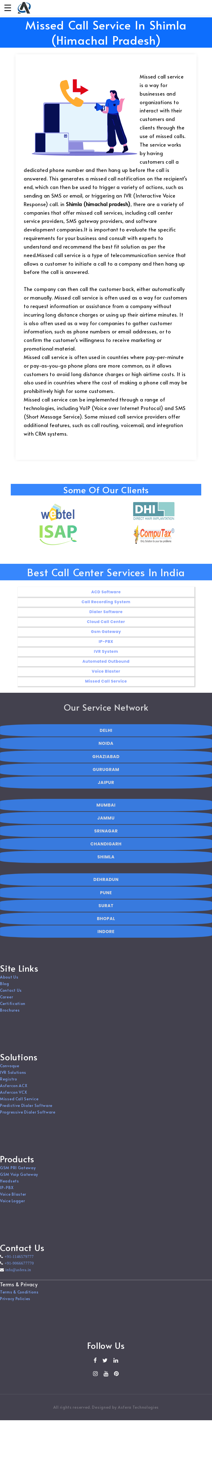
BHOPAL (106, 926)
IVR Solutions (13, 1076)
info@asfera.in (17, 1274)
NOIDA (106, 751)
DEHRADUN (105, 887)
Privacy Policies (15, 1302)
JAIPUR (106, 790)
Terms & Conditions (19, 1295)
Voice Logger (12, 1204)
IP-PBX (6, 1191)
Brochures (10, 1014)
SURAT (106, 913)
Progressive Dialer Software (27, 1115)
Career (6, 1000)
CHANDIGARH (106, 851)
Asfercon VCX (13, 1096)
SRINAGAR (106, 838)
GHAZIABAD (106, 764)
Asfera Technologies (138, 1410)
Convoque (9, 1069)
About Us (9, 980)
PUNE (106, 900)
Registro (8, 1082)
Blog (4, 987)
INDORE (106, 939)
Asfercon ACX (13, 1089)
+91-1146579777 (18, 1260)
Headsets (9, 1184)
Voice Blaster (13, 1198)
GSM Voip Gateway (19, 1178)
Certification (12, 1007)
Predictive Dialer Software (26, 1109)
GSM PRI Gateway (18, 1171)
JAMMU (106, 825)
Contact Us (11, 994)
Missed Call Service (19, 1102)
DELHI (106, 738)
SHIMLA (106, 864)
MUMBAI (105, 812)
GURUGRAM (106, 777)
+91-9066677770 (18, 1267)
